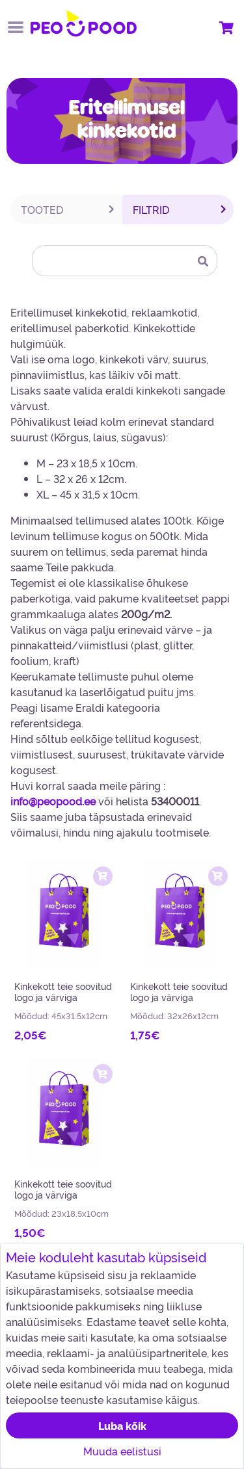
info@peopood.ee (53, 801)
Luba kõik (122, 1425)
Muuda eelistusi (122, 1451)
